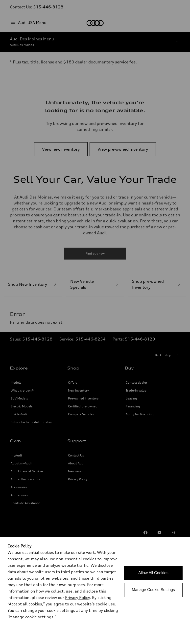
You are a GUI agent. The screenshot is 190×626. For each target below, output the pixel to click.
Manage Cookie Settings (153, 590)
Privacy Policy (77, 597)
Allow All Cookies (153, 573)
